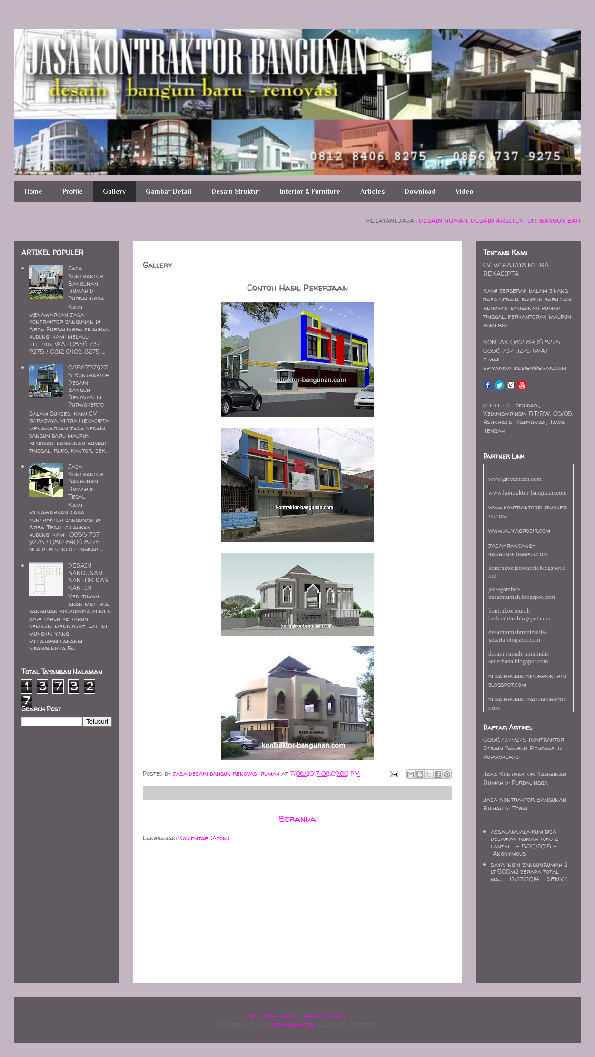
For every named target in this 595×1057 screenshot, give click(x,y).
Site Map (262, 1015)
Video (464, 191)
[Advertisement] (171, 914)
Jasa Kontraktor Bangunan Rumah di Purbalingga (86, 283)
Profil (289, 1015)
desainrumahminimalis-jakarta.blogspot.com (517, 635)
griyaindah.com (293, 1024)
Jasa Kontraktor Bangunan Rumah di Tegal (85, 481)
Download (420, 191)
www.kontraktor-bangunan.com (527, 492)
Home (33, 191)
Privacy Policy (325, 1015)
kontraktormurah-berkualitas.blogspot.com (519, 614)
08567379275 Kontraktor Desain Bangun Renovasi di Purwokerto (88, 386)
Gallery (114, 191)
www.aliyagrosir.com (519, 530)
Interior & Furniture (310, 191)
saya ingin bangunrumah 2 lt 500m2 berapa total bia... (529, 871)
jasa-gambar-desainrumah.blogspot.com (521, 593)
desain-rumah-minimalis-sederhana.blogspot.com (519, 657)
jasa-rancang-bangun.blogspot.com (518, 549)
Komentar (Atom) (203, 838)
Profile (72, 191)
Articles (372, 191)
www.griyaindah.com (515, 478)
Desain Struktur (235, 191)
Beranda (297, 819)
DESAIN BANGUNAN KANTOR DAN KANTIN (88, 576)
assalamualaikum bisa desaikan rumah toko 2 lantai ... (524, 838)
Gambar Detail (168, 191)
